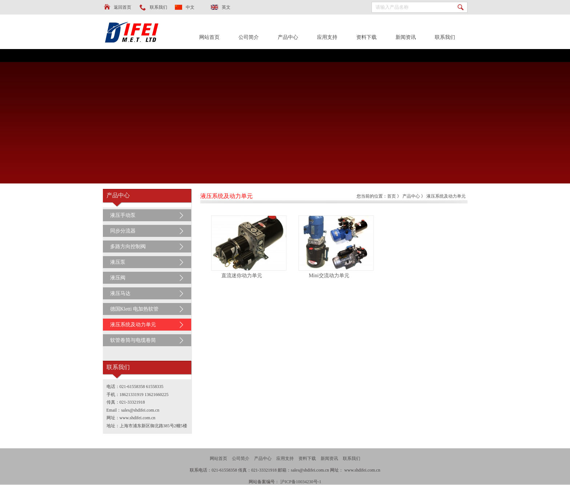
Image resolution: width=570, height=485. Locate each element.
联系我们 (158, 7)
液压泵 (117, 262)
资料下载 (366, 37)
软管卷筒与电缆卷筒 (133, 340)
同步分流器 (123, 231)
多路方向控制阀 (128, 246)
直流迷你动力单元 (241, 275)
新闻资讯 (406, 37)
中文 (190, 7)
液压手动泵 (123, 215)
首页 (391, 196)
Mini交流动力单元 (329, 275)
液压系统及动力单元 (133, 324)
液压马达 (120, 293)
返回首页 (122, 7)
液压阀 (117, 277)
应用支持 (327, 37)
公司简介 (248, 37)
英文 (226, 7)
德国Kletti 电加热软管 (134, 309)
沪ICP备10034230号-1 (300, 481)
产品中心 (288, 37)
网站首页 (209, 37)
